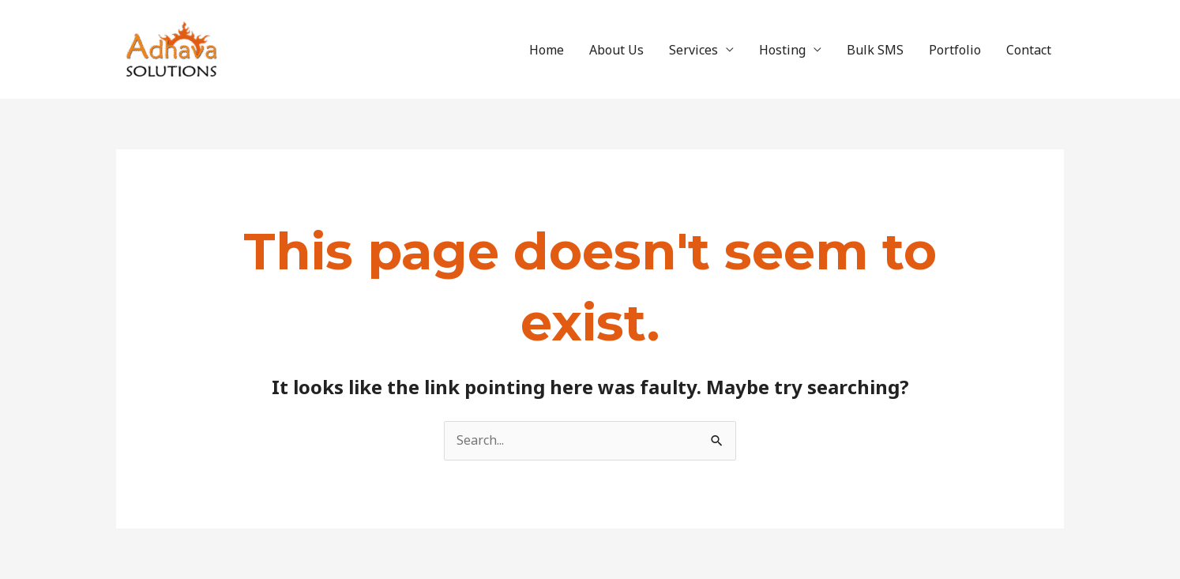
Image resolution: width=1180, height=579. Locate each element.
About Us (616, 49)
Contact (1028, 49)
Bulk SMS (875, 49)
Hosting (782, 49)
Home (546, 49)
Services (693, 49)
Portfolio (955, 49)
